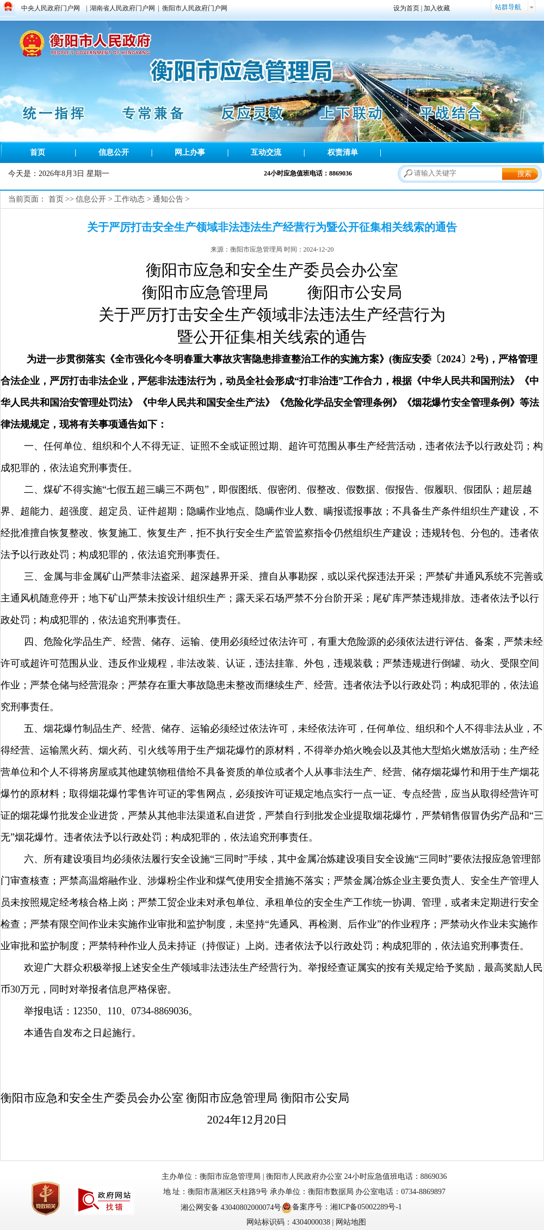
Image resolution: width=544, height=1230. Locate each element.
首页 (37, 152)
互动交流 (266, 152)
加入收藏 (437, 8)
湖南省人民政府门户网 (122, 8)
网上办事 (190, 152)
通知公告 (168, 199)
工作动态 (129, 199)
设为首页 (406, 8)
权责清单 (342, 152)
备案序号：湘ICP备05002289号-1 (346, 1207)
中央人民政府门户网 (50, 8)
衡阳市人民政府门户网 (194, 8)
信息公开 (113, 152)
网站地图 (351, 1222)
